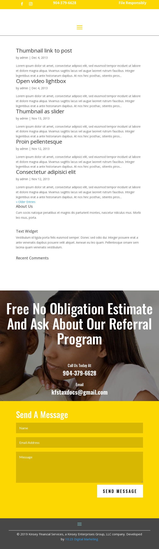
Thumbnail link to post (44, 50)
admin (24, 58)
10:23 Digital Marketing (81, 539)
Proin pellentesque (39, 141)
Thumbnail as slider (40, 111)
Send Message (120, 509)
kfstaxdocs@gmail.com (80, 410)
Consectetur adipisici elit (46, 172)
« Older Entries (25, 202)
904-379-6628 (79, 391)
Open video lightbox (41, 81)
